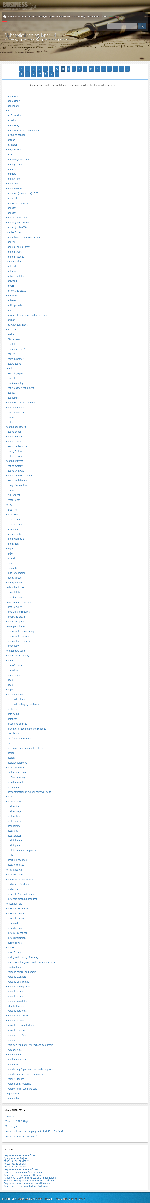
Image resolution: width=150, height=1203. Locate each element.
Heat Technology (15, 402)
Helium (10, 484)
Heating (10, 416)
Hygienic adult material (18, 1078)
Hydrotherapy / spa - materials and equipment (30, 1063)
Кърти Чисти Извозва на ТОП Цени (22, 1162)
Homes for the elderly (17, 650)
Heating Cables (14, 436)
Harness (10, 280)
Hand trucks (12, 192)
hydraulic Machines (16, 1000)
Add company (78, 16)
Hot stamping (13, 781)
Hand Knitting (13, 173)
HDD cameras (13, 333)
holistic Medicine (15, 582)
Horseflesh (11, 713)
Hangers (10, 236)
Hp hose (10, 942)
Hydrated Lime (14, 961)
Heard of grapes (14, 367)
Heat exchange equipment (20, 382)
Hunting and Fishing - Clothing (22, 951)
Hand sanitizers (14, 183)
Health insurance (15, 353)
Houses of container (16, 927)
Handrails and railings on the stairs (24, 231)
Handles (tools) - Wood (17, 221)
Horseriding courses (16, 718)
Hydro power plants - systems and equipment (29, 1039)
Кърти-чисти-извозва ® (16, 1151)
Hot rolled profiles (15, 776)
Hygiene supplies (15, 1073)
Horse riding (12, 708)
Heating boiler (13, 426)
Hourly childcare (14, 883)
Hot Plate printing (15, 771)
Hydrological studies (16, 1053)
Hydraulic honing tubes (18, 981)
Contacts (9, 1110)
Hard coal (11, 260)
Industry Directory (17, 16)
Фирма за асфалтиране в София (21, 1158)
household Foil (14, 898)
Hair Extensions (14, 110)
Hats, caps (11, 324)
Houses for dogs (14, 922)
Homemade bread (15, 611)
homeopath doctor (15, 621)
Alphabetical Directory (59, 16)
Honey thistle (13, 664)
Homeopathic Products (18, 635)
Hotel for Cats (13, 801)
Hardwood (11, 275)
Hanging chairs (14, 246)
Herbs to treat (13, 514)
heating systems (14, 455)
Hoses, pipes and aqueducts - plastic (25, 742)
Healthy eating (13, 358)
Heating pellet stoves (17, 440)
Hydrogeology (13, 1049)
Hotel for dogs (13, 805)
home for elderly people (18, 596)
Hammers (11, 168)
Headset (10, 348)
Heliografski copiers (16, 479)
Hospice (10, 747)
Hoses (9, 737)
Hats (8, 304)
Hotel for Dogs (13, 810)
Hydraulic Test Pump (16, 1029)
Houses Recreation (16, 932)
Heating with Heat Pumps (19, 470)
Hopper (10, 684)
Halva (9, 148)
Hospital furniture (15, 762)
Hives (9, 557)
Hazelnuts (11, 329)
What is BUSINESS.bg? (16, 1115)
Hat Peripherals (14, 299)
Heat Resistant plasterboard (20, 397)
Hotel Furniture (14, 815)
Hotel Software (14, 835)
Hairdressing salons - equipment (23, 124)
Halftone (10, 134)
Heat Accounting (15, 377)
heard (9, 363)
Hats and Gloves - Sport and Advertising (26, 309)
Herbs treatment (14, 518)
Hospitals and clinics (16, 767)
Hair (8, 105)
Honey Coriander (14, 659)
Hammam (11, 163)
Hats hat (10, 314)
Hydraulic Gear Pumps (17, 976)
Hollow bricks (13, 586)
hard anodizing (14, 256)
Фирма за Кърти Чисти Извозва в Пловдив (27, 1169)
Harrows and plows (16, 285)
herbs (9, 499)
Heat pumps (12, 392)
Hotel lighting (13, 820)
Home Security (14, 601)
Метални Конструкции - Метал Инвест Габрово (29, 1167)
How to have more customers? (21, 1128)
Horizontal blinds (15, 689)
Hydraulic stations (15, 1024)
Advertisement (93, 16)
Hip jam (10, 548)
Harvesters (11, 290)
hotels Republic (14, 864)
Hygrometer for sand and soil (21, 1083)
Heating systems (14, 460)
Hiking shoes (12, 538)
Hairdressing (12, 119)
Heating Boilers (14, 431)
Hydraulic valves (14, 1034)
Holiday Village (14, 577)
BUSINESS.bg (25, 1183)
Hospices (10, 752)
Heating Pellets (14, 445)
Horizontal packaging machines (22, 698)
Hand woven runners (17, 197)
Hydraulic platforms (16, 1005)
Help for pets (13, 489)
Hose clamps (12, 728)
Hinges (9, 543)
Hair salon (11, 114)
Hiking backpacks (15, 533)
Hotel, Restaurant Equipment (21, 844)
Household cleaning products (21, 893)
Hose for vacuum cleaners (19, 732)
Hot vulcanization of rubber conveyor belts (28, 786)
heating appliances (16, 421)
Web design (11, 1119)
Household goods (15, 908)
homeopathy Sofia (15, 645)
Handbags (11, 202)
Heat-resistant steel (16, 406)
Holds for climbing (15, 567)
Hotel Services (13, 830)
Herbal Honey (13, 494)
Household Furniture (17, 903)
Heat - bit (11, 372)
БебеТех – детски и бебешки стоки (23, 1160)
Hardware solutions (16, 270)
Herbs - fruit (12, 504)
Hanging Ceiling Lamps (18, 241)
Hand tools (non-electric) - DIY (22, 187)
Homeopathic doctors (17, 630)
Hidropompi (12, 523)
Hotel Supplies (13, 839)
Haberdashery (13, 90)
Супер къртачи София (15, 1149)
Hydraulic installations (17, 995)
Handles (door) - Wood (17, 217)
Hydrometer (12, 1058)
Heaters (10, 411)
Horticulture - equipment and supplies (26, 723)
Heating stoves (14, 450)
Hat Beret (11, 295)
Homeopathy (12, 640)
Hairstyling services (16, 129)
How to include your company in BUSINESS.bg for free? (34, 1124)
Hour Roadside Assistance (19, 874)
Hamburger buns (14, 158)
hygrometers (12, 1088)
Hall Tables (11, 139)
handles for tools (15, 226)
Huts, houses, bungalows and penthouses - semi (30, 956)
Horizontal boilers (15, 693)
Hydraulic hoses (14, 986)
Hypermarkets (13, 1093)
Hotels (9, 849)
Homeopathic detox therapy (21, 625)
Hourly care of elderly (17, 878)
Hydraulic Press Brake (17, 1010)
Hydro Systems (14, 1044)
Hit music (11, 552)
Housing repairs (14, 937)
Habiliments (12, 100)
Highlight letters (14, 528)
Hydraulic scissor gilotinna (20, 1020)
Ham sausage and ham (17, 153)
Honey (9, 655)
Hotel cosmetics (14, 796)
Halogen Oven (13, 144)
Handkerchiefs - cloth (17, 212)
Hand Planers (13, 178)
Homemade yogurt (16, 616)
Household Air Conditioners (20, 888)
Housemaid (12, 917)
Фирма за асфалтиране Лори (19, 1147)
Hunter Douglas (14, 946)
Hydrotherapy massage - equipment (24, 1068)
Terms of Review (77, 1183)
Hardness (11, 265)
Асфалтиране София (15, 1153)
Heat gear (11, 387)
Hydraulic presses (15, 1015)
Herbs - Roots (13, 509)
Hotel (9, 791)
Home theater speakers (18, 606)
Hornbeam (11, 703)
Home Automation (15, 591)
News (104, 16)
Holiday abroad (14, 572)
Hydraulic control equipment (21, 966)
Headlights (11, 338)
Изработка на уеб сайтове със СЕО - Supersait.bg (30, 1164)
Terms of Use (60, 1183)
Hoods (9, 674)
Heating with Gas (15, 465)
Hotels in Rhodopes (16, 854)
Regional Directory (37, 16)
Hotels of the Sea (15, 859)
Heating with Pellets (16, 474)
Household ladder (15, 912)
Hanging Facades (15, 251)
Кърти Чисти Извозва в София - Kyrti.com (26, 1171)
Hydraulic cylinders (16, 971)
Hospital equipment (16, 757)
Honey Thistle (13, 669)
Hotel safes (12, 825)
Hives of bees (13, 562)
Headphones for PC (16, 343)
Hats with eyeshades (17, 319)
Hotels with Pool (14, 869)
